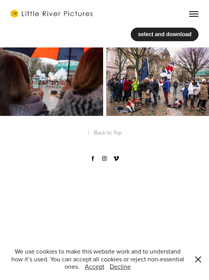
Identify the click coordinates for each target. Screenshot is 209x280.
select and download (164, 34)
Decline (120, 266)
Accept (94, 266)
